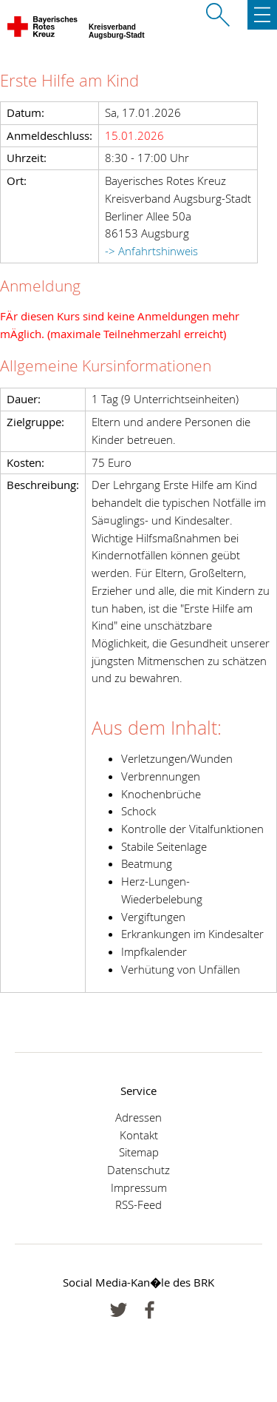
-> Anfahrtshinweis (151, 250)
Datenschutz (138, 1169)
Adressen (138, 1117)
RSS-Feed (138, 1204)
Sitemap (139, 1152)
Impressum (139, 1187)
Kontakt (139, 1135)
